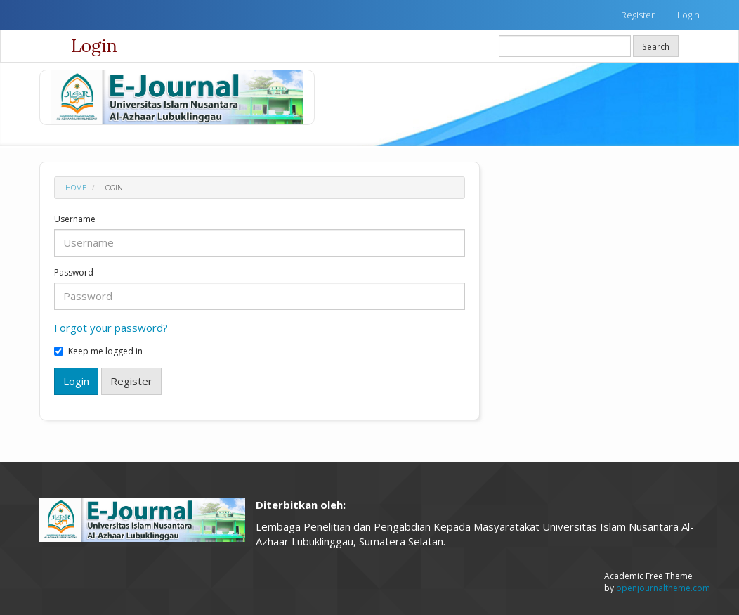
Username (75, 219)
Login (688, 14)
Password (73, 272)
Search (655, 46)
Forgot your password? (111, 328)
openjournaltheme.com (663, 588)
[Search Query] (565, 46)
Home (75, 188)
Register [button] (131, 381)
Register (638, 14)
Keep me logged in (98, 351)
